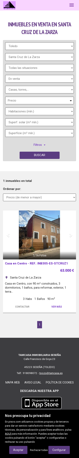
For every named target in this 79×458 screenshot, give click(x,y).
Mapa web (12, 382)
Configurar (59, 450)
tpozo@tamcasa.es (51, 373)
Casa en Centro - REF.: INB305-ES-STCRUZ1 (36, 263)
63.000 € (67, 270)
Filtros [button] (39, 145)
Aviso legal (32, 382)
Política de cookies (60, 382)
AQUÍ (8, 433)
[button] (8, 234)
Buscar (39, 155)
